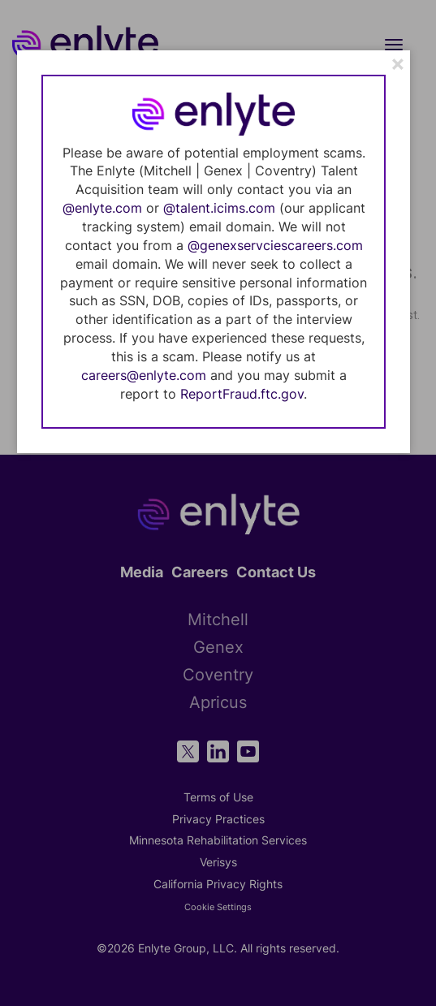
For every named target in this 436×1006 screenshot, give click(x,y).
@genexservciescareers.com (275, 245)
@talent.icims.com (219, 208)
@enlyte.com (102, 208)
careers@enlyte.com (143, 375)
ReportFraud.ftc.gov (242, 394)
